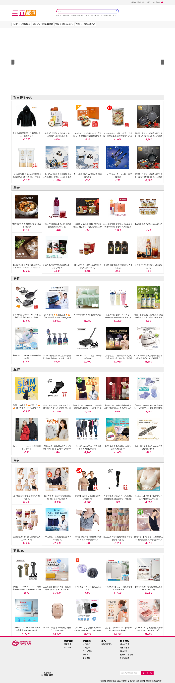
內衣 (105, 30)
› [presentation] (162, 62)
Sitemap (67, 648)
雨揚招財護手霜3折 (92, 15)
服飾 (85, 30)
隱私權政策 (124, 648)
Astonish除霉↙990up (108, 15)
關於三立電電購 (126, 654)
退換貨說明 (124, 644)
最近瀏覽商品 (107, 644)
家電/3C (115, 30)
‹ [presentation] (12, 62)
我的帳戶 (86, 644)
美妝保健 (95, 30)
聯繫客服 (67, 644)
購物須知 (123, 651)
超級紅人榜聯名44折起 (43, 24)
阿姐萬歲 (137, 30)
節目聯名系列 (53, 30)
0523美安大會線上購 (21, 30)
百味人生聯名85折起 (64, 24)
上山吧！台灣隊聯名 (21, 24)
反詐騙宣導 (124, 658)
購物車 (158, 2)
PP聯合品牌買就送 (77, 15)
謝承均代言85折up (62, 15)
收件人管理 (87, 651)
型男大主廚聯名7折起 (85, 24)
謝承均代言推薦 (39, 30)
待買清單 (86, 658)
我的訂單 (86, 648)
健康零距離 (126, 30)
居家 (75, 30)
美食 (65, 30)
